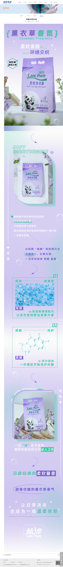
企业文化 (30, 2)
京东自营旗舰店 (12, 562)
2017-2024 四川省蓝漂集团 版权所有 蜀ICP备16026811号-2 (9, 564)
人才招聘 (50, 2)
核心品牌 (40, 2)
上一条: (7, 554)
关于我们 (24, 2)
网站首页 (19, 2)
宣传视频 (34, 15)
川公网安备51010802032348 (26, 564)
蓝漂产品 (41, 16)
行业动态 (28, 15)
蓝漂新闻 (21, 15)
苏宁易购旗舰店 (20, 562)
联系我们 (55, 2)
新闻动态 (35, 2)
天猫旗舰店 (4, 562)
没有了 (59, 554)
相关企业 (45, 2)
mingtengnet (20, 564)
